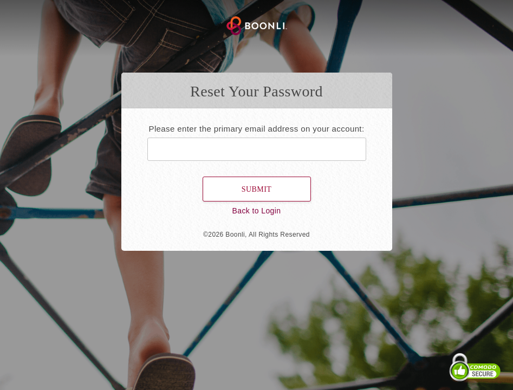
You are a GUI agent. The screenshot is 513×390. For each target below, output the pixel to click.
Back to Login (256, 210)
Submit (256, 189)
